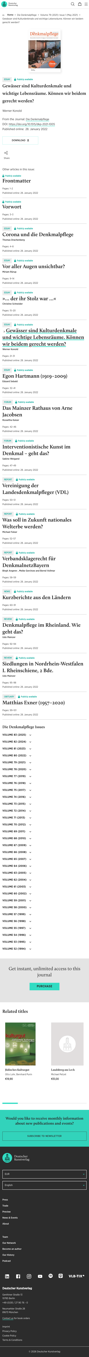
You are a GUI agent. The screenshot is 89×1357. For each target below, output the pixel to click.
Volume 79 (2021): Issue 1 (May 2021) (59, 15)
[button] (6, 152)
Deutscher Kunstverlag (48, 1352)
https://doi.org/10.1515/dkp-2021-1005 (32, 124)
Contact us (7, 1318)
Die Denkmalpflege (27, 15)
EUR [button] (7, 1174)
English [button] (9, 1185)
